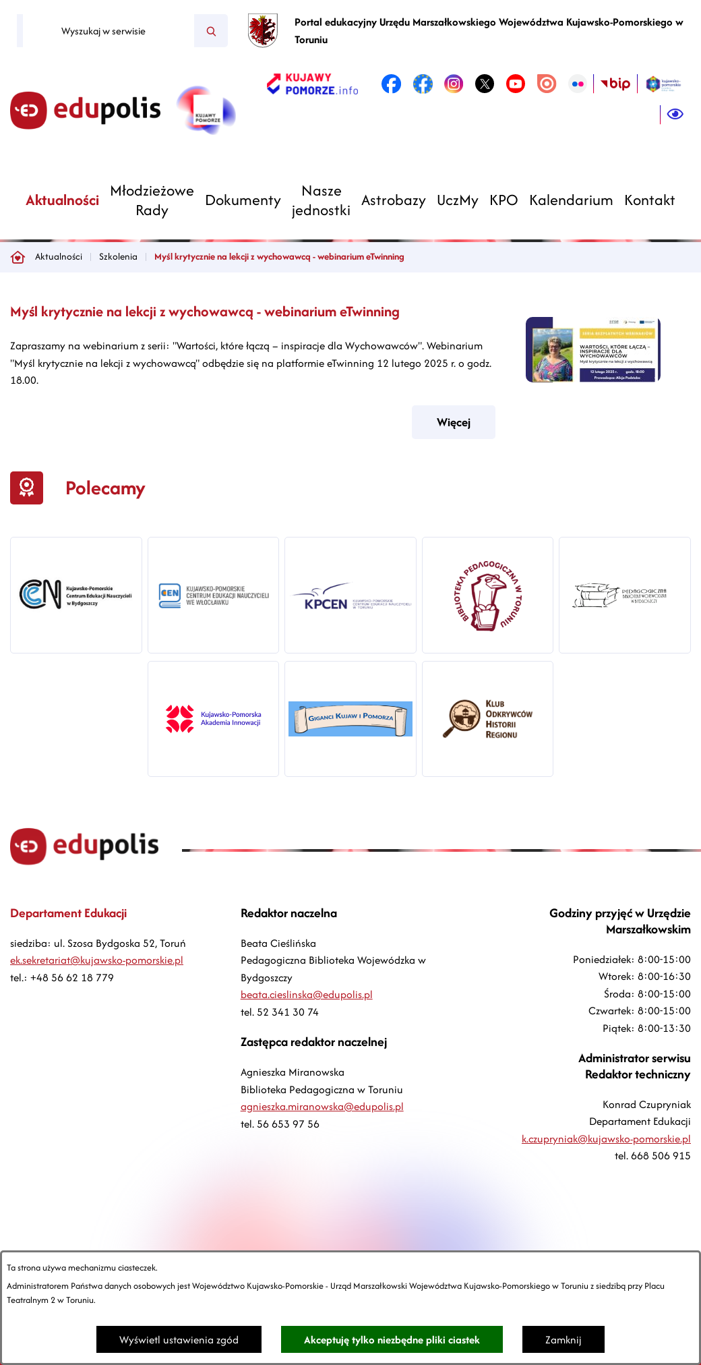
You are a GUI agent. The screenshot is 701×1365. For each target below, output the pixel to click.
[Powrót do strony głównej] (17, 257)
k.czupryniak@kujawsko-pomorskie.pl (606, 1138)
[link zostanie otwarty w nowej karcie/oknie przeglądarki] (312, 83)
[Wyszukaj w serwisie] (108, 31)
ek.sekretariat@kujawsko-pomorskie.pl (96, 960)
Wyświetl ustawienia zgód (179, 1339)
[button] (593, 378)
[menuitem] (62, 200)
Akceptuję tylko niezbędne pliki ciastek (392, 1339)
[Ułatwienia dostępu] (675, 114)
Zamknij (563, 1339)
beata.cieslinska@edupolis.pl (307, 994)
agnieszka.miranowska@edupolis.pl (322, 1106)
